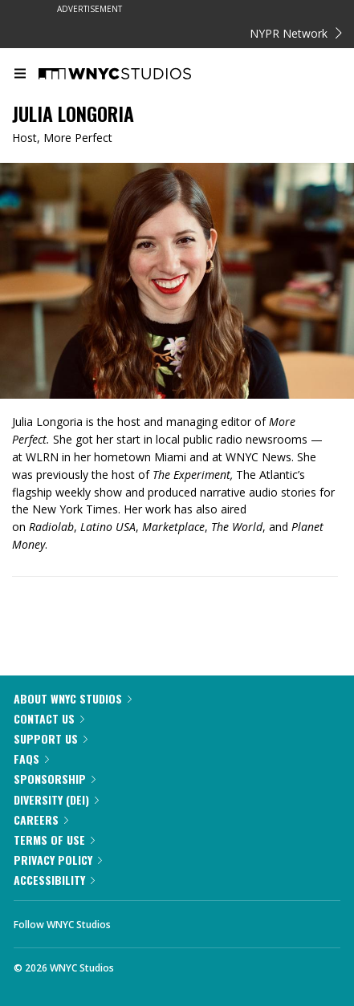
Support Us (50, 738)
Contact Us (49, 718)
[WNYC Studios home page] (135, 74)
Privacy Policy (58, 859)
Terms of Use (54, 839)
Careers (41, 819)
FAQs (31, 758)
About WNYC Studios (73, 698)
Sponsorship (55, 778)
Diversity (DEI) (56, 799)
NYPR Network (296, 33)
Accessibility (54, 879)
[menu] (20, 74)
